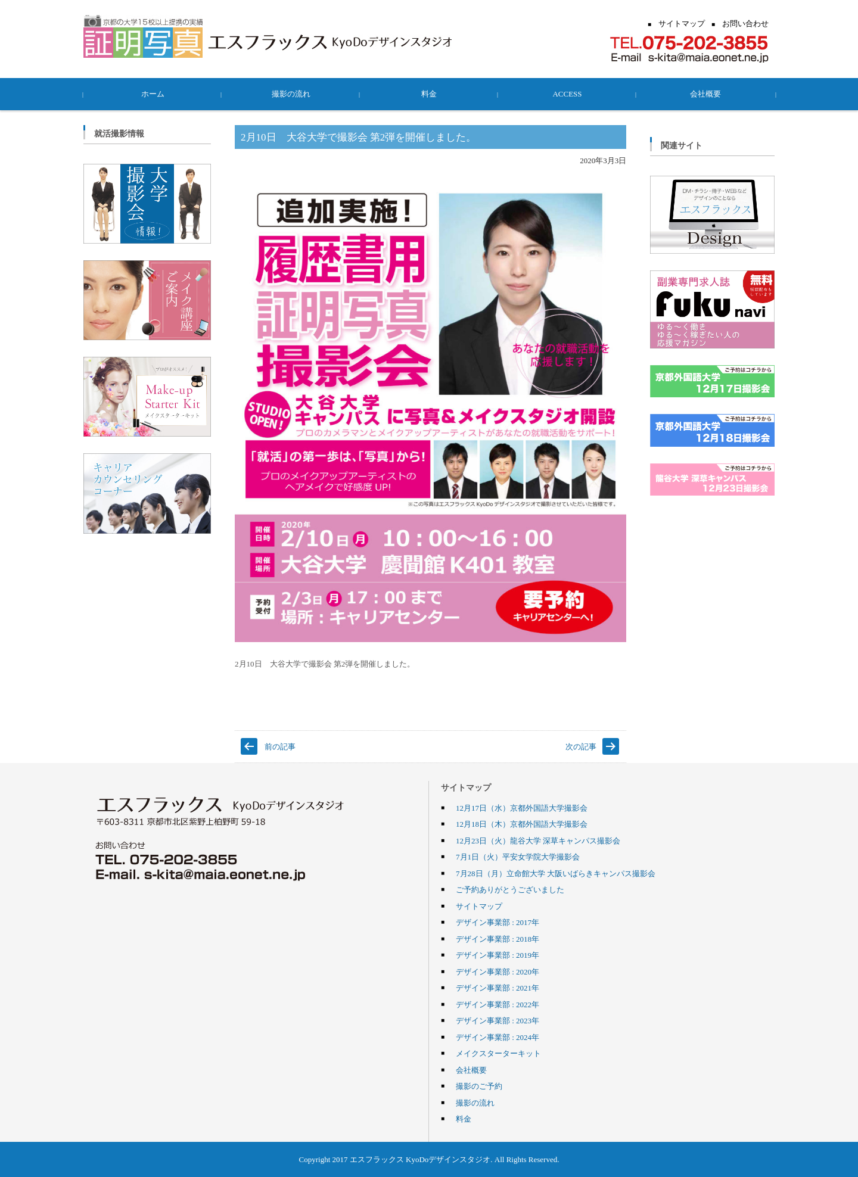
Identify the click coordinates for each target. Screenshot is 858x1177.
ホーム (152, 93)
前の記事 (280, 746)
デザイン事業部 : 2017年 (497, 922)
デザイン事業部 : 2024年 (497, 1037)
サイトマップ (479, 906)
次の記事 (580, 746)
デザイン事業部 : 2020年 (497, 971)
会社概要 (705, 93)
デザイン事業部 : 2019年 (497, 954)
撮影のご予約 (479, 1085)
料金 (429, 93)
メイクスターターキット (498, 1053)
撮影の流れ (291, 93)
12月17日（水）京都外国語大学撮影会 (521, 807)
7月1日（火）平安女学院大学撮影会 (518, 856)
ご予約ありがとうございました (510, 889)
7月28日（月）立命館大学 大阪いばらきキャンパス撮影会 (555, 873)
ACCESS (567, 93)
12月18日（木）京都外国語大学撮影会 (521, 823)
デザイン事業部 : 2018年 (497, 938)
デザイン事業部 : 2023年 (497, 1020)
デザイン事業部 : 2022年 (497, 1004)
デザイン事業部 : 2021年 (497, 987)
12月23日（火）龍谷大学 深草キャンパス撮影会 (538, 840)
